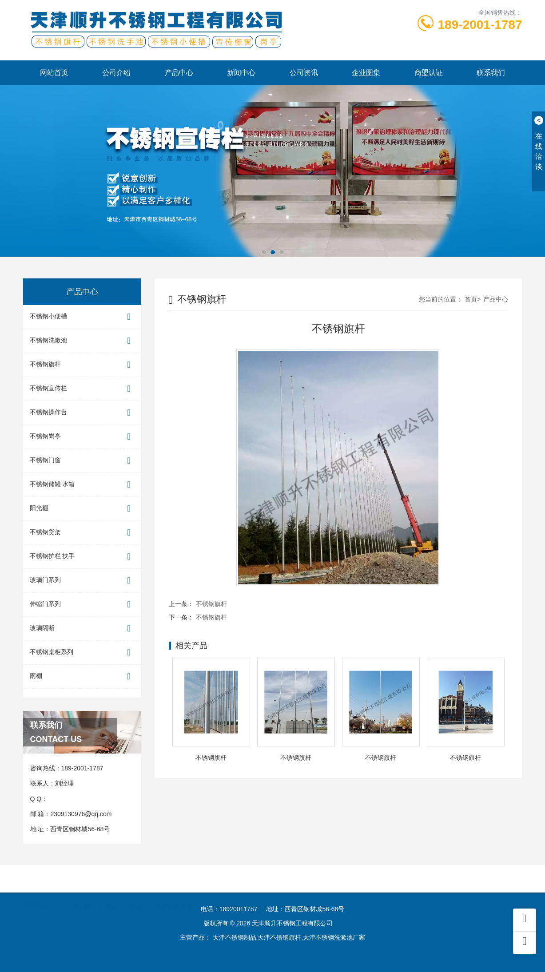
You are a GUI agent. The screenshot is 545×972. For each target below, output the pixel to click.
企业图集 (366, 72)
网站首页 (54, 72)
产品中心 (179, 72)
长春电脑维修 (173, 895)
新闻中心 (241, 72)
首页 (471, 299)
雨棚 (82, 676)
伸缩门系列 (82, 604)
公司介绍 (116, 72)
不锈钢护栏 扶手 (82, 556)
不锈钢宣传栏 (82, 389)
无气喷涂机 (220, 895)
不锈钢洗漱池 (82, 341)
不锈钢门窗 (82, 461)
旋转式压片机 (124, 895)
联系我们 (491, 72)
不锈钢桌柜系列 (82, 652)
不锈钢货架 (82, 533)
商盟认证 (428, 72)
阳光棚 (82, 509)
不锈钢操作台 (82, 413)
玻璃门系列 (82, 580)
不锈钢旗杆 (82, 365)
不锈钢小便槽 (82, 317)
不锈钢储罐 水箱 (82, 485)
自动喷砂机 (77, 895)
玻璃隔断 (82, 628)
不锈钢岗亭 (82, 437)
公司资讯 (304, 72)
